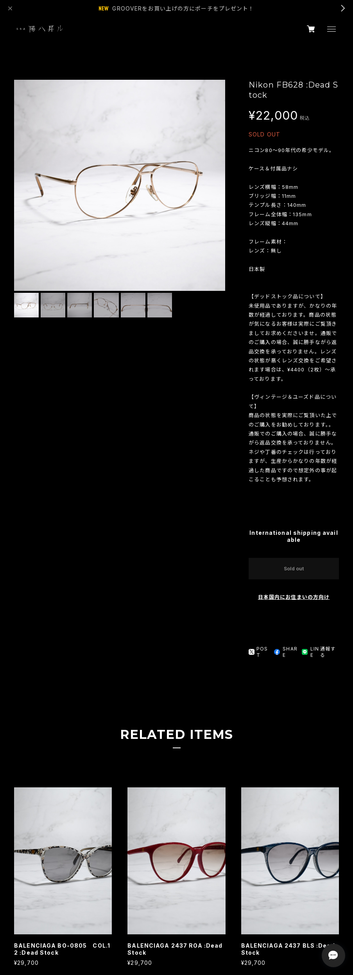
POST (258, 652)
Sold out (294, 569)
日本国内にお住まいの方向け (294, 597)
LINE (310, 652)
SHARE (285, 652)
